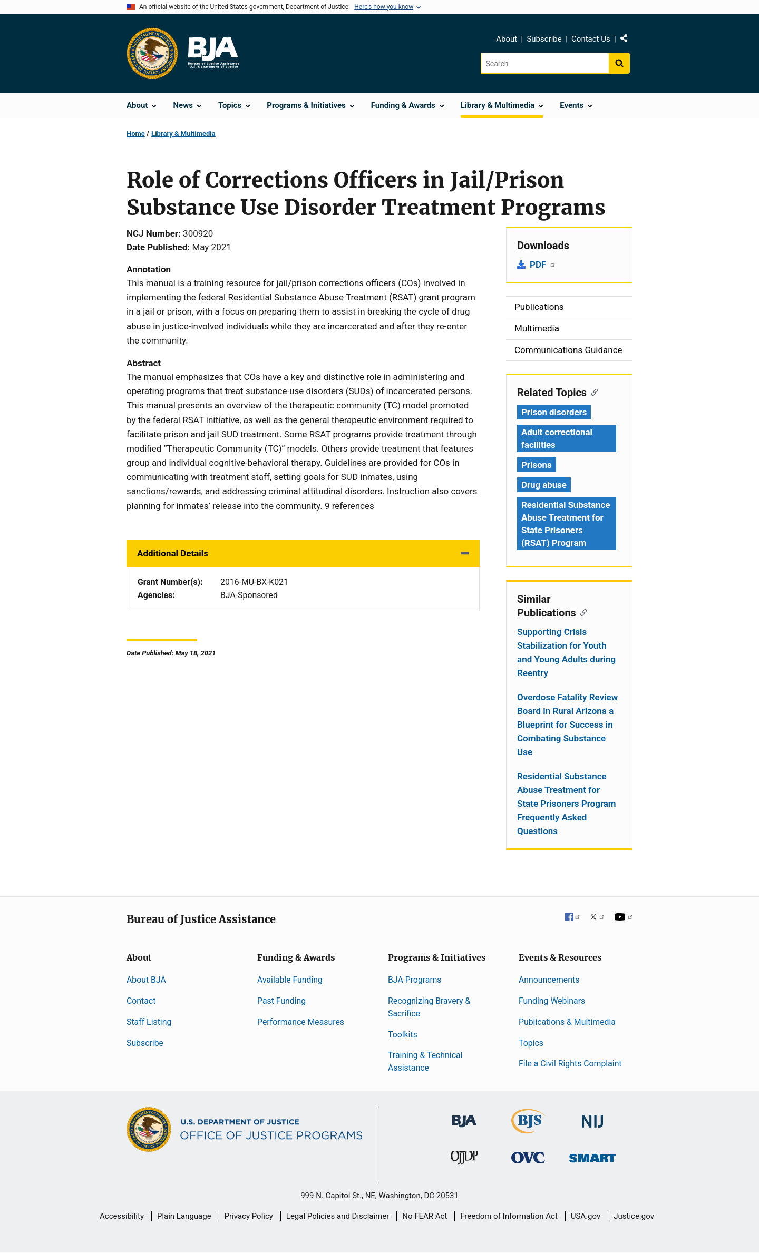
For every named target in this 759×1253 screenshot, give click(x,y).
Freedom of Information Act (509, 1216)
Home (135, 134)
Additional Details (172, 553)
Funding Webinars (552, 1001)
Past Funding (281, 1001)
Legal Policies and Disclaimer (337, 1216)
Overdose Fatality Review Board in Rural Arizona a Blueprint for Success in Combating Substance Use (567, 724)
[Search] (545, 63)
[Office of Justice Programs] (152, 53)
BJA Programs (415, 980)
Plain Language (184, 1216)
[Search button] (619, 63)
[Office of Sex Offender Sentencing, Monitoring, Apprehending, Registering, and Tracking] (592, 1155)
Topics (531, 1043)
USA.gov (586, 1216)
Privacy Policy (249, 1216)
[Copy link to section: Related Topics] (592, 391)
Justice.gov (634, 1216)
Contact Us (590, 39)
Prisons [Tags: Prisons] (536, 464)
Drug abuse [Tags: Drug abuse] (544, 484)
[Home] (213, 53)
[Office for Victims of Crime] (528, 1157)
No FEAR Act (424, 1216)
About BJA (146, 980)
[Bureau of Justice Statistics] (528, 1129)
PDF (543, 264)
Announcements (549, 980)
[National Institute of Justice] (592, 1117)
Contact (140, 1001)
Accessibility (122, 1216)
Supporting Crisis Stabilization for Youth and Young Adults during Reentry (566, 652)
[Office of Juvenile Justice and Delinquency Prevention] (464, 1159)
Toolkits (402, 1035)
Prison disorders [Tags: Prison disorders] (554, 412)
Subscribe (544, 39)
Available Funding (290, 980)
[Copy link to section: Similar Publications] (581, 611)
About (506, 39)
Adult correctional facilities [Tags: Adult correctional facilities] (556, 438)
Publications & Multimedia (567, 1022)
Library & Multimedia (183, 134)
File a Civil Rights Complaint (570, 1064)
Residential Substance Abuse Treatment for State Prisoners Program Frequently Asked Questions (566, 803)
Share (627, 40)
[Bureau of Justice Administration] (464, 1116)
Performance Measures (300, 1022)
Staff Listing (148, 1022)
